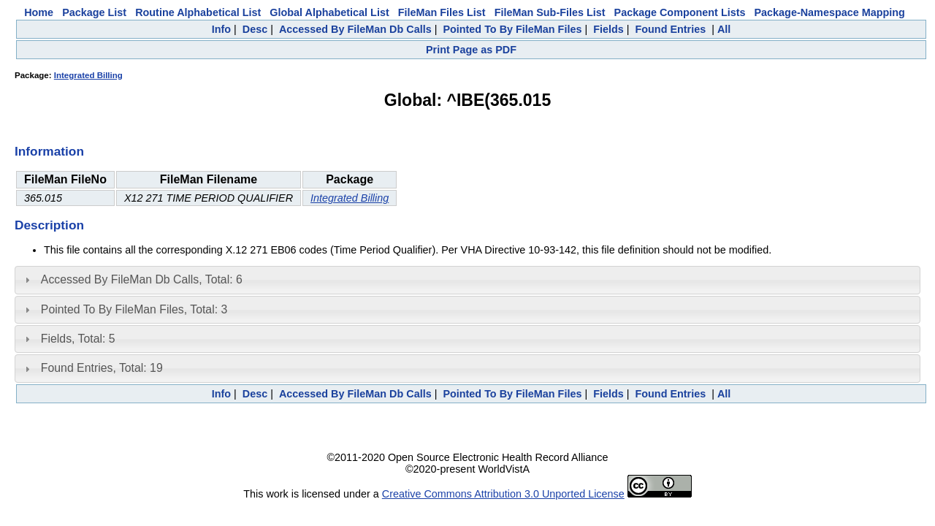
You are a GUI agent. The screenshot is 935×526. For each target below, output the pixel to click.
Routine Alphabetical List (198, 12)
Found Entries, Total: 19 (102, 368)
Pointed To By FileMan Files (512, 29)
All (723, 29)
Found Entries (670, 29)
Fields (608, 29)
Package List (94, 12)
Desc (255, 29)
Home (38, 12)
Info (221, 29)
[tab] (467, 280)
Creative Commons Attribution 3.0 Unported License (503, 494)
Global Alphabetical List (329, 12)
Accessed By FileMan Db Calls (355, 29)
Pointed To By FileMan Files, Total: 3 (134, 309)
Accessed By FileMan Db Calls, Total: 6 (142, 279)
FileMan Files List (442, 12)
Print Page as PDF (471, 50)
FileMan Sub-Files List (550, 12)
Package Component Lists (680, 12)
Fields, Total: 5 (78, 338)
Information (49, 151)
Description (49, 225)
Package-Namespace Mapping (830, 12)
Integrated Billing (88, 75)
